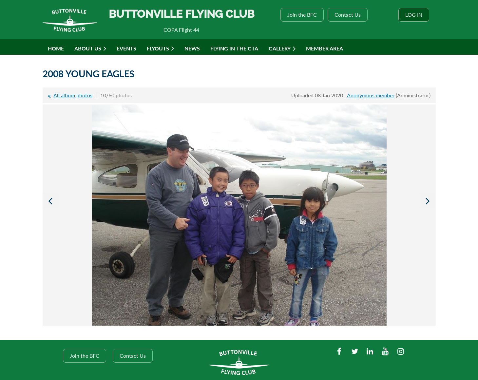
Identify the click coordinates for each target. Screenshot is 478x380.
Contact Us (348, 14)
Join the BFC (302, 14)
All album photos (72, 95)
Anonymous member (370, 95)
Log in (413, 14)
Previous (50, 201)
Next (428, 201)
